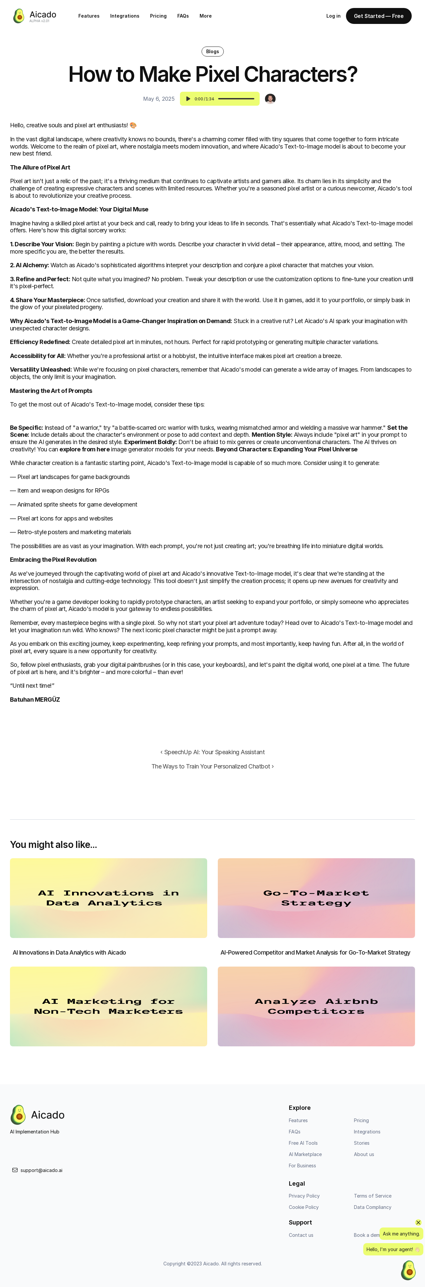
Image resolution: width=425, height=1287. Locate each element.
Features (89, 16)
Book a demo (368, 1238)
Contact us (301, 1238)
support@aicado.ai (41, 1173)
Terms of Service (372, 1199)
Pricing (158, 16)
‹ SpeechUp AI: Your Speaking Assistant (212, 752)
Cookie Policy (304, 1211)
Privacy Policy (304, 1199)
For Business (302, 1169)
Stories (362, 1146)
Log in (333, 16)
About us (364, 1157)
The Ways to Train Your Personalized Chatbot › (212, 766)
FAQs (183, 16)
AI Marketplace (305, 1157)
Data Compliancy (372, 1211)
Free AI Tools (303, 1146)
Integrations (124, 16)
